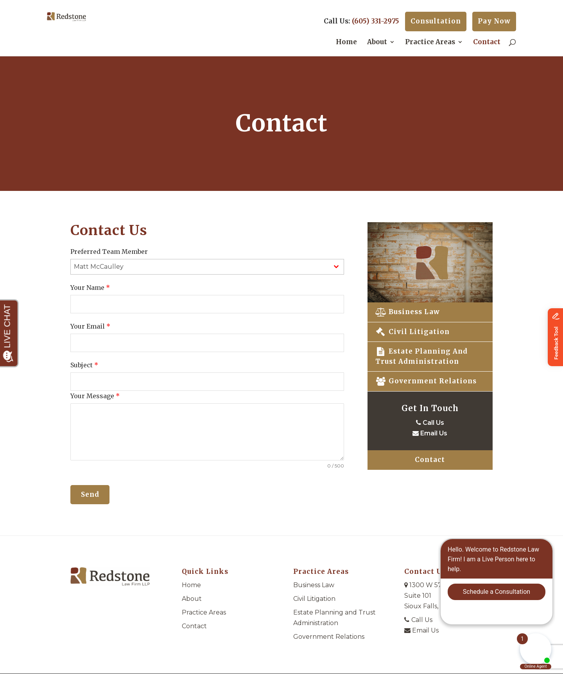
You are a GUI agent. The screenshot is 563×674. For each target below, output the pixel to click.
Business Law (407, 311)
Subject (84, 365)
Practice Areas (430, 42)
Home (346, 42)
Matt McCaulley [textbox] (99, 266)
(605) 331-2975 (375, 21)
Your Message (95, 396)
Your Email (90, 326)
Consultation (436, 21)
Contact (486, 42)
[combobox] (207, 267)
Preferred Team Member (109, 251)
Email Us (429, 433)
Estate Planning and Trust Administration (421, 356)
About (377, 42)
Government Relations (426, 381)
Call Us (430, 422)
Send (90, 494)
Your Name (90, 287)
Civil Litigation (412, 331)
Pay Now (494, 21)
